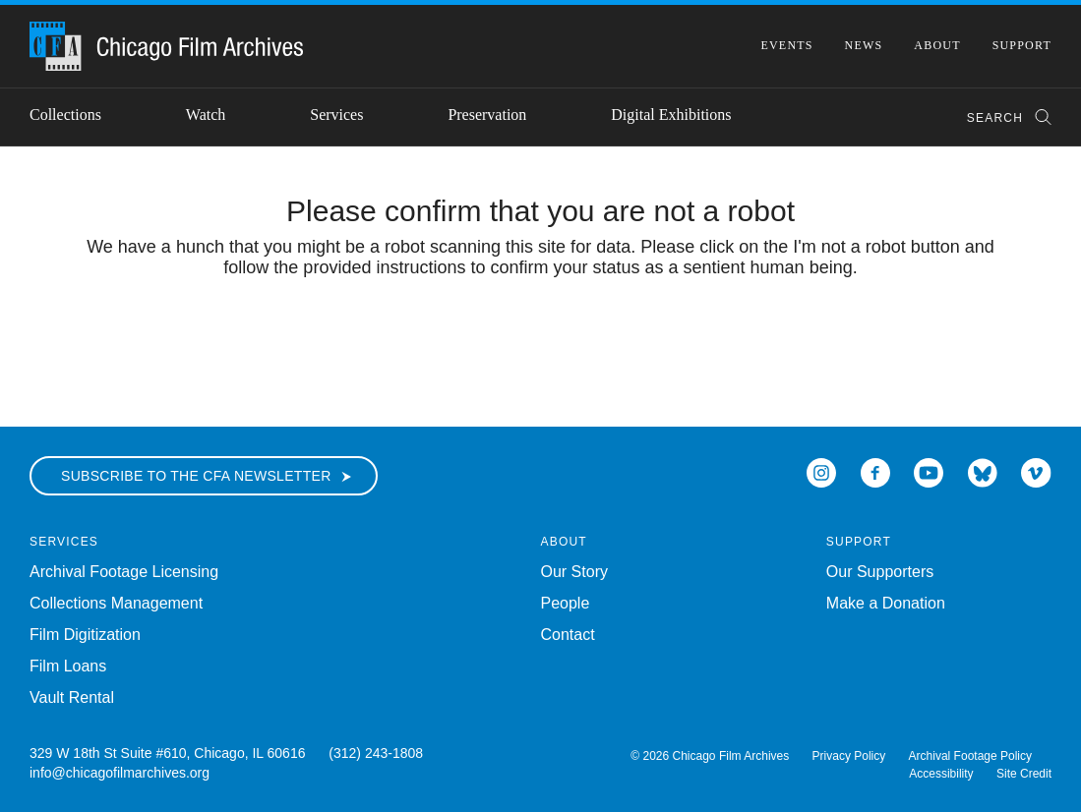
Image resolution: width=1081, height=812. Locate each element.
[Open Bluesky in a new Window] (982, 471)
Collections (65, 114)
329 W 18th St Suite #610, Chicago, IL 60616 (167, 753)
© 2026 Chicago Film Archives (710, 756)
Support (1021, 45)
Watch (205, 114)
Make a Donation (885, 603)
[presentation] (541, 339)
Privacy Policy (849, 756)
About (937, 45)
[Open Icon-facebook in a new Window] (875, 471)
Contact (568, 634)
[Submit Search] (1036, 117)
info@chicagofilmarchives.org (120, 773)
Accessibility (941, 774)
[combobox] (999, 117)
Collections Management (116, 603)
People (565, 603)
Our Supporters (879, 571)
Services (336, 114)
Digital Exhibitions (671, 114)
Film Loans (68, 666)
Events (786, 45)
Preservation (487, 114)
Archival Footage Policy (970, 756)
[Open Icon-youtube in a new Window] (928, 471)
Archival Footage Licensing (124, 571)
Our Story (574, 571)
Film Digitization (85, 634)
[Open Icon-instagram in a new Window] (821, 471)
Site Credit (1023, 774)
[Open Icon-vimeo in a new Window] (1036, 471)
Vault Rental (72, 697)
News (864, 45)
